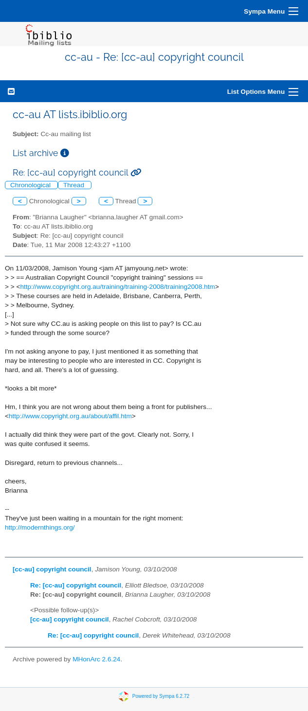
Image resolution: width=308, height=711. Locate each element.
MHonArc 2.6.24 (96, 659)
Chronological (31, 185)
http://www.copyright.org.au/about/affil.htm (70, 416)
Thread (74, 185)
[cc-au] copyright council (52, 569)
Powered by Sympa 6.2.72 (160, 695)
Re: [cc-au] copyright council (75, 585)
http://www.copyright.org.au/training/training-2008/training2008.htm (117, 286)
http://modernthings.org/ (40, 527)
